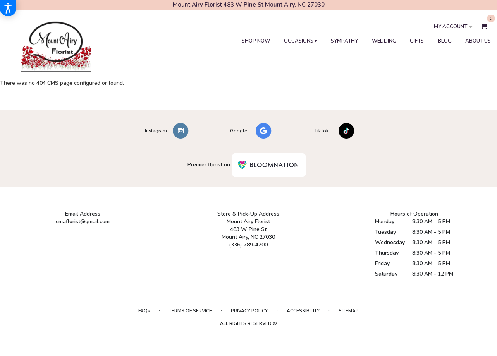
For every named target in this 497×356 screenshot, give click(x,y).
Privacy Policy (249, 311)
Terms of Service (190, 311)
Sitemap (349, 311)
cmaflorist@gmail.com (83, 221)
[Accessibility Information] (8, 8)
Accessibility (303, 311)
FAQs (144, 311)
